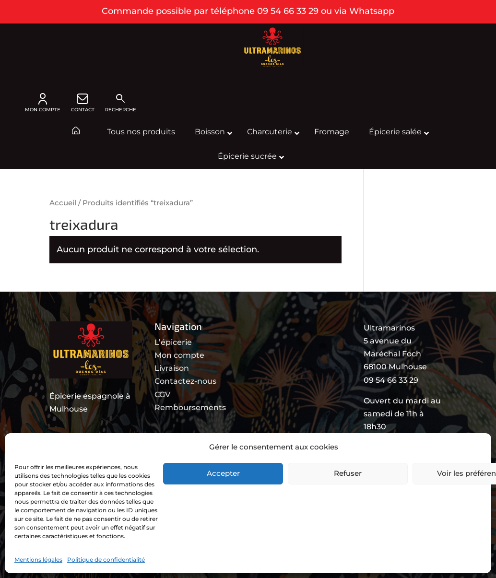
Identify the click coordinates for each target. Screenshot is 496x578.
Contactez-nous (185, 381)
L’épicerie (173, 342)
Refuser (348, 473)
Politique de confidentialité (106, 559)
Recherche (120, 103)
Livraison (171, 368)
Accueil (62, 203)
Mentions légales (38, 559)
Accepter (223, 473)
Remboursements (190, 407)
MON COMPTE (42, 103)
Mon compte (179, 355)
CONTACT (82, 103)
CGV (162, 394)
